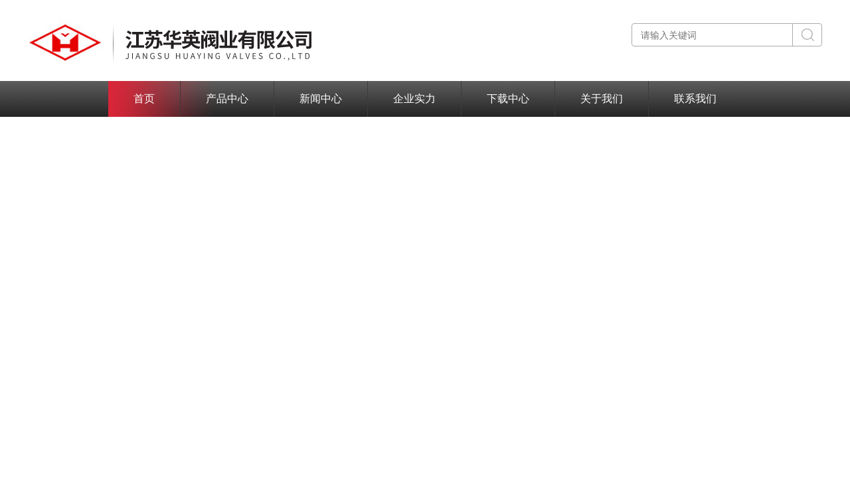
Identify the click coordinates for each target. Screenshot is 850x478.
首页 (144, 98)
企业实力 (414, 98)
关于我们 (601, 98)
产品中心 (227, 98)
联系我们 (695, 98)
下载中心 (508, 98)
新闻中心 (320, 98)
